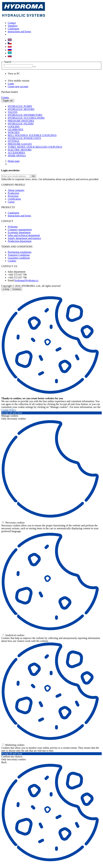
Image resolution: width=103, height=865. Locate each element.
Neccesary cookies (13, 522)
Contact (12, 22)
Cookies (12, 260)
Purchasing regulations (19, 252)
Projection (13, 196)
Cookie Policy (8, 410)
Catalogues (13, 28)
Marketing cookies (13, 745)
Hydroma (12, 226)
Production (13, 193)
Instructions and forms (19, 31)
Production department (19, 241)
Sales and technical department (24, 235)
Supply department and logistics (24, 238)
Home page (14, 161)
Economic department (19, 232)
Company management (20, 229)
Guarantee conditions (19, 257)
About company (16, 190)
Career (11, 201)
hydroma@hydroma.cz (26, 280)
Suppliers (12, 25)
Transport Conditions (19, 255)
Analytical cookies (13, 635)
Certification (14, 199)
